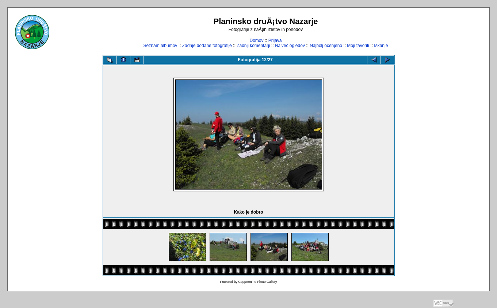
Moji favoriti (358, 45)
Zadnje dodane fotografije (207, 45)
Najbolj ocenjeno (326, 45)
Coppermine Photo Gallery (257, 282)
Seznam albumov (160, 45)
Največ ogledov (290, 45)
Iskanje (381, 45)
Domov (256, 40)
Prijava (275, 40)
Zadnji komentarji (253, 45)
